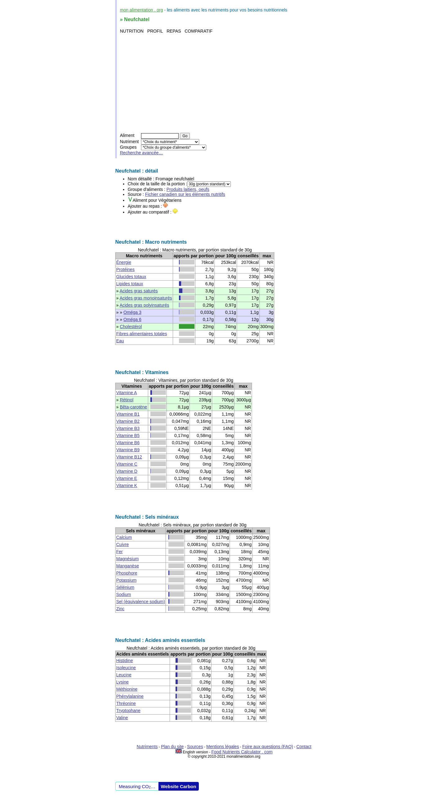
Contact (303, 746)
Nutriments (147, 746)
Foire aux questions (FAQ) (267, 746)
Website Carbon (178, 786)
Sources (195, 746)
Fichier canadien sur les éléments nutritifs (185, 194)
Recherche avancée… (141, 152)
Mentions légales (222, 746)
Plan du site (172, 746)
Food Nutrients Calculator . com (241, 751)
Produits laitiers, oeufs (188, 189)
